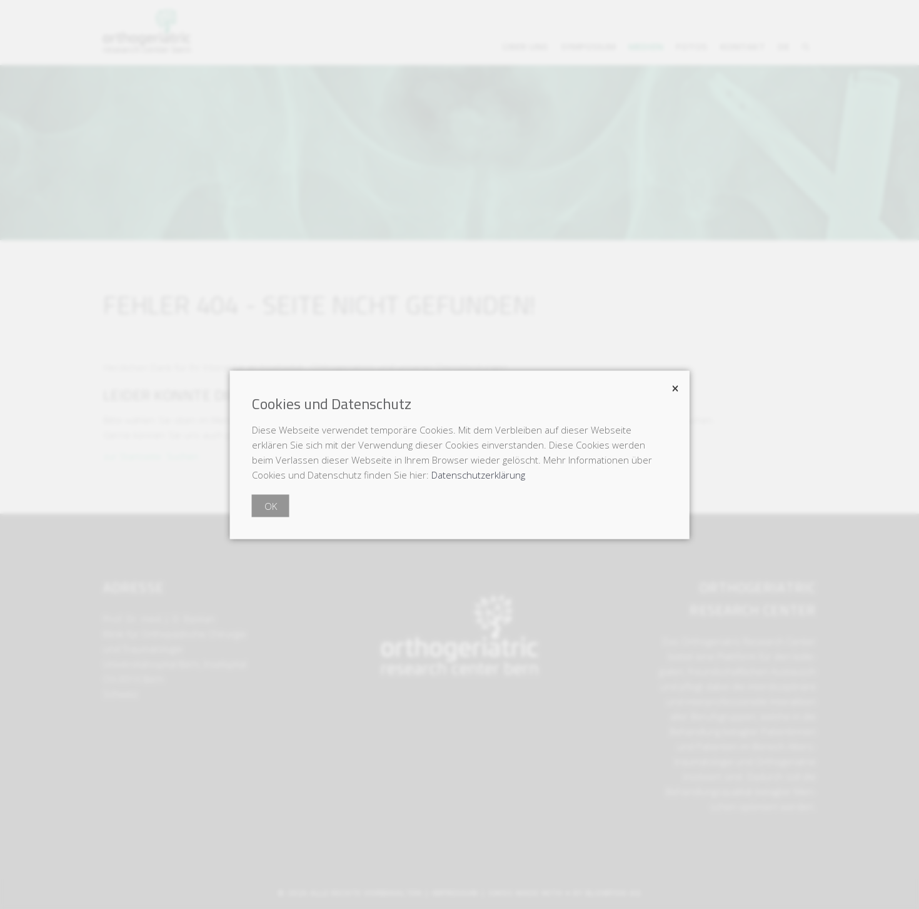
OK (270, 505)
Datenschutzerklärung (478, 474)
